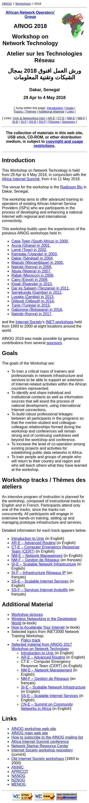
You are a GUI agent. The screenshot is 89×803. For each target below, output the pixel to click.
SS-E (32, 122)
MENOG (18, 784)
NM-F (81, 118)
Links (70, 111)
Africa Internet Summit (20, 179)
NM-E (71, 118)
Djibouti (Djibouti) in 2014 (32, 301)
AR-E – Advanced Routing (33, 543)
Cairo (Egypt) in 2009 (29, 280)
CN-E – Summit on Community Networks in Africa (47, 706)
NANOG (18, 776)
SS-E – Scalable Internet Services (40, 581)
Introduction (55, 108)
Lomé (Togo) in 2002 (28, 250)
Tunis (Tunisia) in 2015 (30, 305)
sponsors (54, 343)
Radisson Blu (71, 187)
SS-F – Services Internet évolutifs (39, 590)
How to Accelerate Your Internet (38, 627)
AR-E (51, 118)
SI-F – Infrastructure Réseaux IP (38, 573)
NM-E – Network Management (36, 556)
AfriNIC (17, 767)
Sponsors (68, 122)
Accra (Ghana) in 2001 (30, 245)
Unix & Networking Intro (29, 118)
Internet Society (29, 322)
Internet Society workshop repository (42, 750)
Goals (70, 108)
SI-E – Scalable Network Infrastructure (43, 564)
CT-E (61, 118)
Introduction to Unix (27, 539)
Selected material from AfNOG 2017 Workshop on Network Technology (41, 646)
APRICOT (19, 772)
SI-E (15, 122)
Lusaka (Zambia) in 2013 (32, 297)
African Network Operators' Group (30, 14)
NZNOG (18, 780)
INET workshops (60, 322)
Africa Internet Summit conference (40, 742)
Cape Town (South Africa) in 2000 (39, 241)
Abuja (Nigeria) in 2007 (30, 271)
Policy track (30, 640)
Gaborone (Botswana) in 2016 (36, 310)
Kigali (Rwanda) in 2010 (31, 284)
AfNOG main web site (29, 733)
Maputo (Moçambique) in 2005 (37, 263)
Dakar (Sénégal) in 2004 (31, 258)
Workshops (23, 3)
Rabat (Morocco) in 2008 (32, 275)
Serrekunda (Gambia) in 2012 (36, 292)
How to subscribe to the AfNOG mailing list (47, 737)
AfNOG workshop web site (33, 729)
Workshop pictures (27, 615)
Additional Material (51, 111)
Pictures (54, 122)
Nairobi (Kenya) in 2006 (31, 267)
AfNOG (7, 3)
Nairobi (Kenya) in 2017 (31, 314)
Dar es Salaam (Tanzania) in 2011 (40, 288)
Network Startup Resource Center (39, 746)
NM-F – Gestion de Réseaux (35, 560)
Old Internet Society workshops (37, 759)
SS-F (42, 122)
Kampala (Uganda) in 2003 (34, 254)
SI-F (24, 122)
